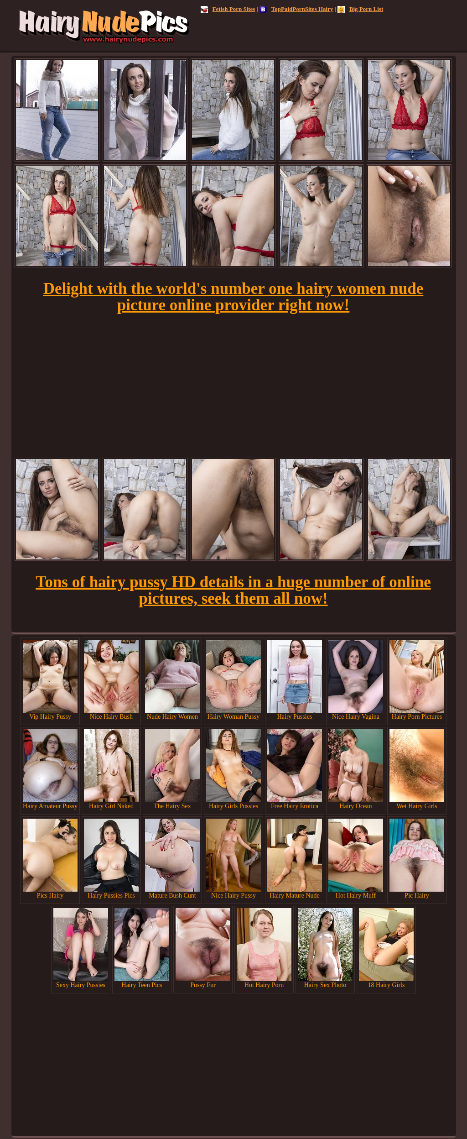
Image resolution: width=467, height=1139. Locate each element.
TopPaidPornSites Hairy (296, 8)
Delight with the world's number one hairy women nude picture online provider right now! (233, 297)
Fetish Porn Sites (228, 8)
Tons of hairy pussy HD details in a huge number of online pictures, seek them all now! (233, 590)
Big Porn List (360, 8)
